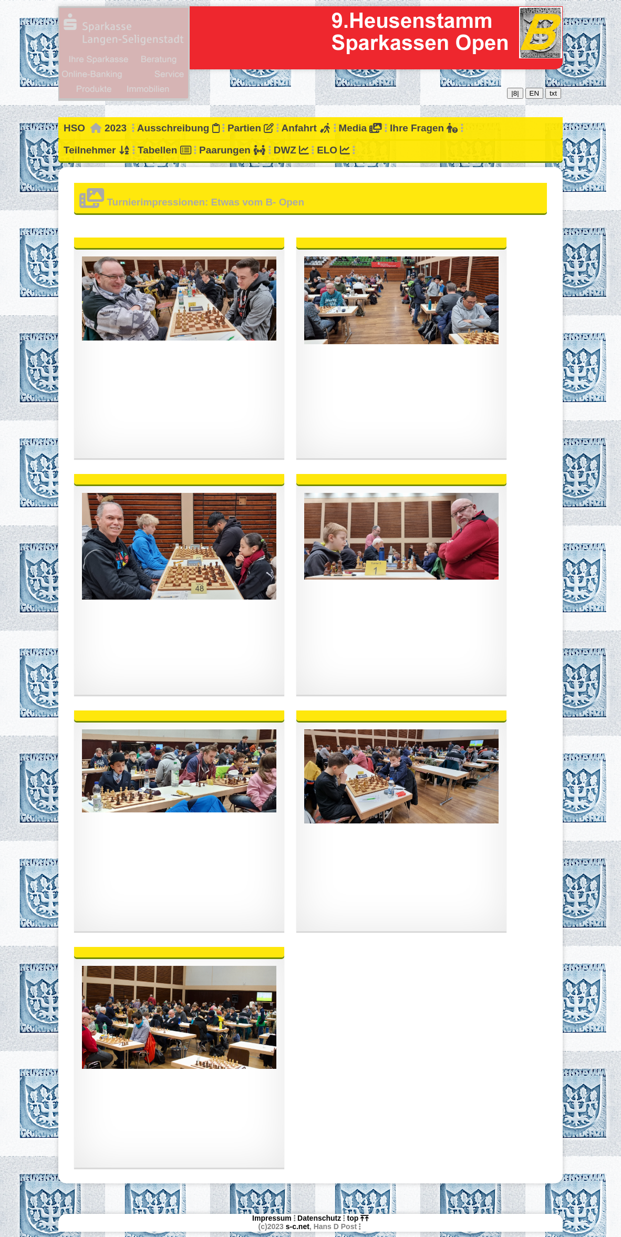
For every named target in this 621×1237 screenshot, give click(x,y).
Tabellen (164, 150)
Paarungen (232, 150)
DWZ (291, 150)
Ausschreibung (178, 127)
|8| (515, 93)
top (358, 1218)
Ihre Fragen (424, 127)
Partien (250, 127)
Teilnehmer (97, 150)
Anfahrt (306, 127)
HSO (74, 127)
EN (535, 93)
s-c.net (297, 1226)
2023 (116, 127)
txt (553, 93)
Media (359, 127)
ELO (333, 150)
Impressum (272, 1218)
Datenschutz (319, 1218)
